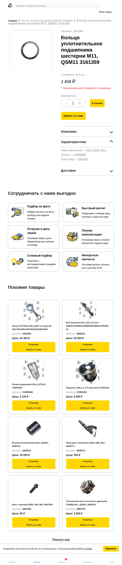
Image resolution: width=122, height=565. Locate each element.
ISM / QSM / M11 (96, 150)
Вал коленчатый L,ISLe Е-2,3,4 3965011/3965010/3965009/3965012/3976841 (87, 325)
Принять (111, 548)
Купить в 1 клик (73, 115)
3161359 (83, 159)
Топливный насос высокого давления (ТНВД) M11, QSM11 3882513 (84, 501)
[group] (30, 51)
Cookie (88, 548)
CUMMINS (80, 154)
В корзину (98, 103)
